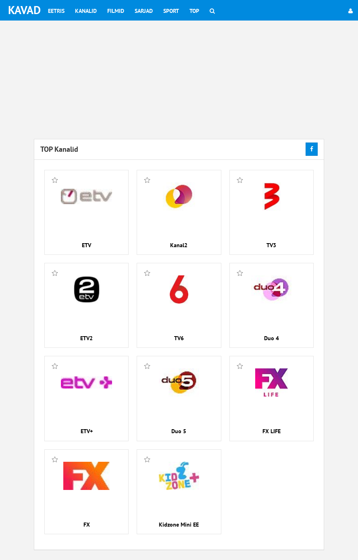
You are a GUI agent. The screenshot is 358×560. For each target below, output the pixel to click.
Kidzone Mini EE (179, 524)
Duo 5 (178, 431)
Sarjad (144, 10)
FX (86, 524)
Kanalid (86, 10)
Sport (171, 10)
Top (194, 10)
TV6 (179, 338)
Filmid (115, 10)
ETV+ (87, 431)
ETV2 (86, 338)
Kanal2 (178, 245)
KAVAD (24, 9)
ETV (86, 245)
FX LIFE (271, 431)
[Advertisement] (179, 80)
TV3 (271, 245)
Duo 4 (271, 338)
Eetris (56, 10)
